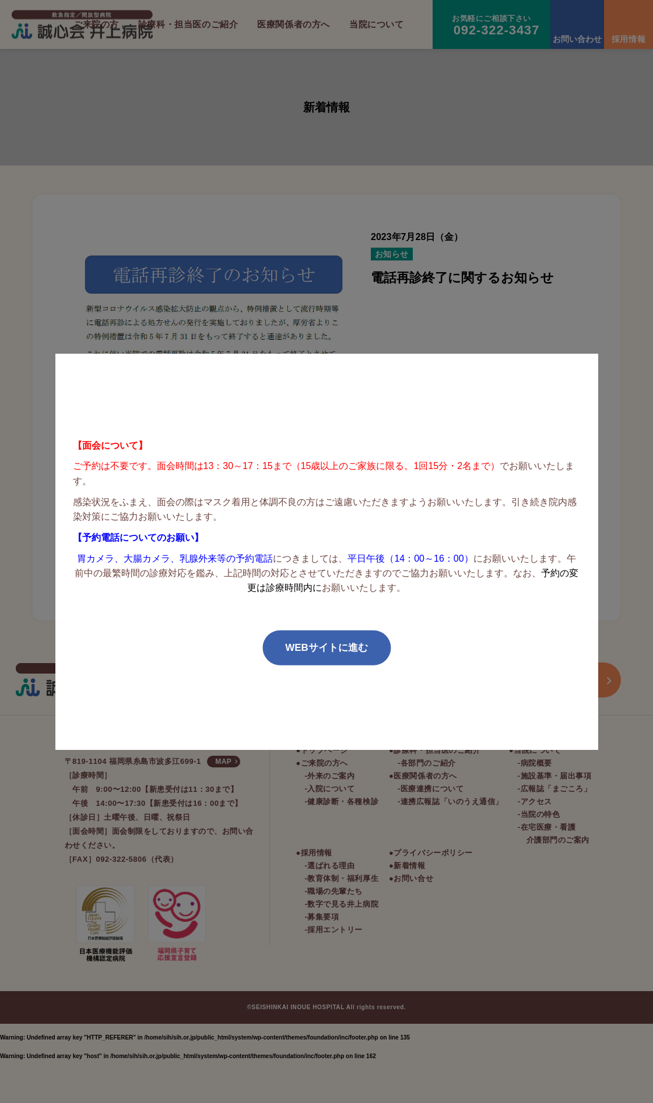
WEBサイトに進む (326, 647)
